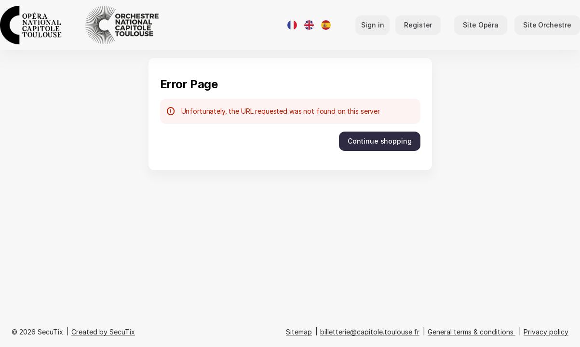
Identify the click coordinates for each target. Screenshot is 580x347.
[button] (480, 25)
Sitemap (299, 332)
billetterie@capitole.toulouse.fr (369, 332)
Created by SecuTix (103, 332)
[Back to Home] (96, 25)
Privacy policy (546, 332)
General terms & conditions (470, 332)
